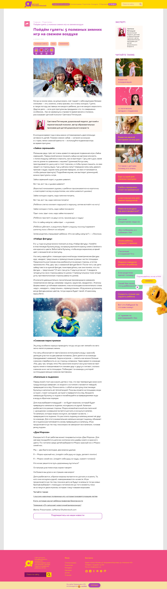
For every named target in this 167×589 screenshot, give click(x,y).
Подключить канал (61, 4)
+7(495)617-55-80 (98, 564)
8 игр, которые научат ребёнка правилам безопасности (58, 501)
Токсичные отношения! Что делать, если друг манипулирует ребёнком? (127, 253)
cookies (84, 586)
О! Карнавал (103, 4)
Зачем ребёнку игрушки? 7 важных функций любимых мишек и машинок (127, 242)
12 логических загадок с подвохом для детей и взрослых (129, 110)
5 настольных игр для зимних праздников (128, 199)
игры (53, 44)
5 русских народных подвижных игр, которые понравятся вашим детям (65, 496)
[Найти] (141, 4)
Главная (36, 22)
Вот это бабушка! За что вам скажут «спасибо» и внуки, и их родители (128, 306)
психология (64, 44)
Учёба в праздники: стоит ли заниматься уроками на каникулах (128, 189)
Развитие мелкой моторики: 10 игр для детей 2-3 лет (128, 138)
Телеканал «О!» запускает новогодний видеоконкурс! (57, 505)
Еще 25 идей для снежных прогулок (127, 178)
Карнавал (68, 570)
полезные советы (41, 44)
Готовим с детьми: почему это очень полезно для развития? (127, 167)
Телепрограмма (76, 4)
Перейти (149, 281)
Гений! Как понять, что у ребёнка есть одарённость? (127, 285)
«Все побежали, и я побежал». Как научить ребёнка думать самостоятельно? (127, 231)
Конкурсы (94, 4)
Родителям (86, 4)
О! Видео (112, 4)
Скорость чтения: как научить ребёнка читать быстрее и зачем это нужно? (128, 295)
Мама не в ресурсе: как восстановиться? (128, 210)
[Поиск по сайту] (130, 4)
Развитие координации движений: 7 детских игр (128, 81)
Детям (67, 572)
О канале (68, 575)
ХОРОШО (94, 585)
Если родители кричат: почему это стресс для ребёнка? (128, 274)
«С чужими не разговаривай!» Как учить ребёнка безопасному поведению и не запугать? (127, 317)
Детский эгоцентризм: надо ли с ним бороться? (129, 221)
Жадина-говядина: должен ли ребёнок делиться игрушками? (127, 263)
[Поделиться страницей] (27, 23)
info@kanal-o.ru (95, 567)
